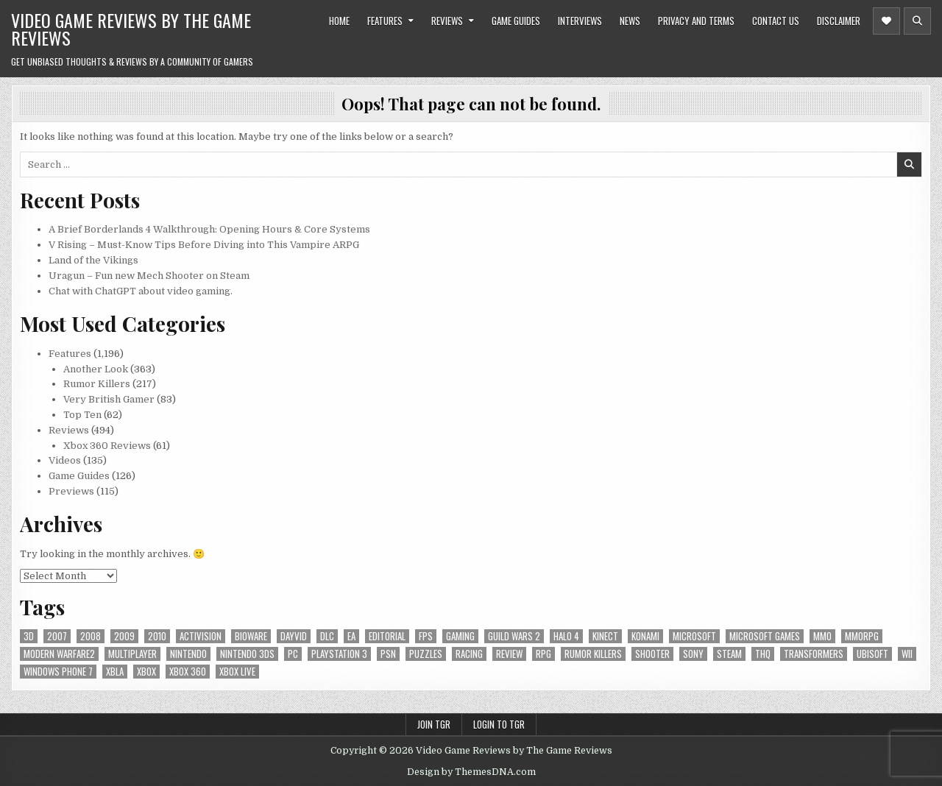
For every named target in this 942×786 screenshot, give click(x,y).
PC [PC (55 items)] (293, 654)
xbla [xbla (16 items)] (115, 672)
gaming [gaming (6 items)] (460, 636)
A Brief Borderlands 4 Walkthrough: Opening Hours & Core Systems (209, 229)
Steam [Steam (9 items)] (729, 654)
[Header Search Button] (917, 21)
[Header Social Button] (886, 21)
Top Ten (82, 414)
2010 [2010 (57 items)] (157, 636)
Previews (71, 491)
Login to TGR (499, 724)
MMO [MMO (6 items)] (822, 636)
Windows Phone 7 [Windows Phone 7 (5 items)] (58, 672)
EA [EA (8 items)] (351, 636)
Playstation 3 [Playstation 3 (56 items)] (339, 654)
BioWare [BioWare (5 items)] (251, 636)
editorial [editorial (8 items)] (387, 636)
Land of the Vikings (93, 260)
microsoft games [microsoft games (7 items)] (764, 636)
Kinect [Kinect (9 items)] (605, 636)
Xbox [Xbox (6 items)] (146, 672)
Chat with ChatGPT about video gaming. (141, 291)
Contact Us (775, 20)
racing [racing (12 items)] (469, 654)
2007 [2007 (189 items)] (57, 636)
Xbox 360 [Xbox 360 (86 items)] (187, 672)
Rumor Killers (96, 383)
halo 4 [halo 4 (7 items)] (566, 636)
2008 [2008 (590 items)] (90, 636)
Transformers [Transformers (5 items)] (813, 654)
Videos (65, 460)
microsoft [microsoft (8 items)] (694, 636)
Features (385, 20)
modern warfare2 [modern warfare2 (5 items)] (59, 654)
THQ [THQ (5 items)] (763, 654)
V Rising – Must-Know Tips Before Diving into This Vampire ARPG (204, 244)
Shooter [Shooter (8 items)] (652, 654)
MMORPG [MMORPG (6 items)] (862, 636)
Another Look (95, 369)
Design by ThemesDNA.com (471, 772)
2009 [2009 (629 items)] (124, 636)
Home (339, 20)
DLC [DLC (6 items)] (327, 636)
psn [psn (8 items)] (388, 654)
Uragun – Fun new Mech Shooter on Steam (149, 275)
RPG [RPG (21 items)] (543, 654)
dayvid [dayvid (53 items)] (293, 636)
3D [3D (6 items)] (29, 636)
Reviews (447, 20)
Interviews (580, 20)
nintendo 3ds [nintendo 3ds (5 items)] (247, 654)
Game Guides (516, 20)
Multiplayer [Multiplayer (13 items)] (132, 654)
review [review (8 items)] (509, 654)
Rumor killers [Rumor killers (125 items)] (593, 654)
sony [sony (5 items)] (693, 654)
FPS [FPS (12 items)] (426, 636)
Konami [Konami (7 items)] (645, 636)
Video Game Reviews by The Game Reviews (131, 29)
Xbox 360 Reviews (107, 445)
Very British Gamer (109, 399)
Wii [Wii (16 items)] (907, 654)
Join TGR (433, 724)
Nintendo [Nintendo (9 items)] (188, 654)
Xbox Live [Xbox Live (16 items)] (237, 672)
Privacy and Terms (696, 20)
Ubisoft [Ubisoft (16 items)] (872, 654)
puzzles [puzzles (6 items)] (425, 654)
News (630, 20)
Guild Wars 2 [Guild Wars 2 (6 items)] (514, 636)
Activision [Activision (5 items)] (201, 636)
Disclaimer (838, 20)
